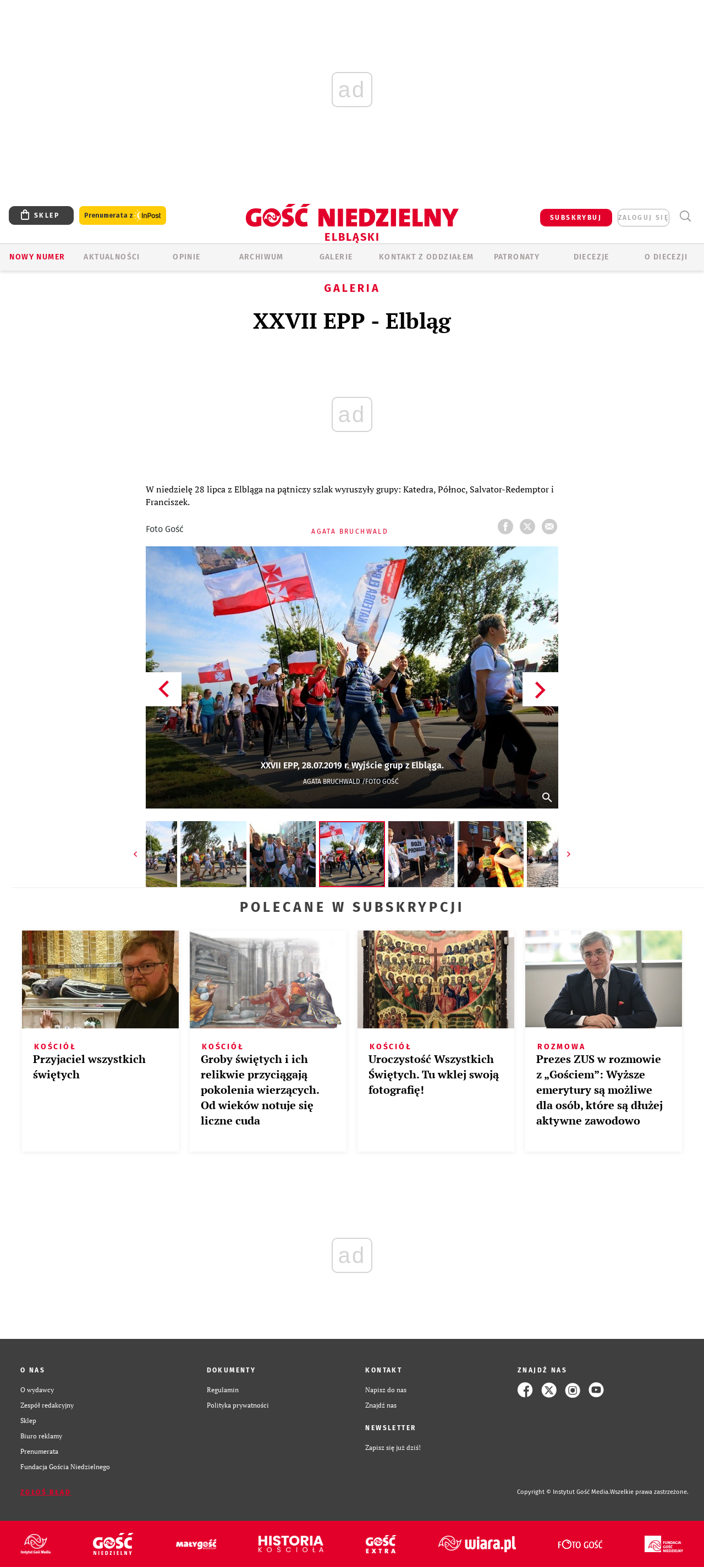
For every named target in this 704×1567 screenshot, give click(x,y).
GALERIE (336, 257)
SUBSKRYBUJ (576, 218)
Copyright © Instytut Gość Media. (563, 1492)
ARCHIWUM (261, 257)
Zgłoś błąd (45, 1492)
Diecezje (591, 257)
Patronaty (517, 257)
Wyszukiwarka (685, 216)
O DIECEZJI (666, 257)
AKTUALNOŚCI (112, 257)
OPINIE (186, 257)
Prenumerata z (122, 215)
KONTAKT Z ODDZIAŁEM (426, 257)
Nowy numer (37, 257)
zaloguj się (643, 218)
